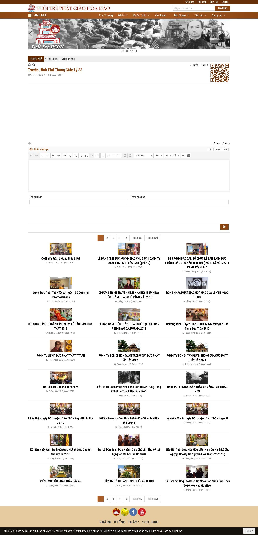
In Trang (29, 143)
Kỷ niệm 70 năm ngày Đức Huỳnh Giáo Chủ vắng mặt (197, 418)
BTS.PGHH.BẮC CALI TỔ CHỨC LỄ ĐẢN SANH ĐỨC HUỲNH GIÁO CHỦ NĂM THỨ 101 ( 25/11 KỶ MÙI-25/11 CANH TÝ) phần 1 (197, 263)
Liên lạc (214, 1)
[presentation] (54, 214)
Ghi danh (189, 1)
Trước (195, 65)
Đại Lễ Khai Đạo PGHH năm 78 (60, 387)
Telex (217, 149)
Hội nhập (201, 1)
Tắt (210, 149)
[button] (123, 15)
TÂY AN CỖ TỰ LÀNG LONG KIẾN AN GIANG (129, 481)
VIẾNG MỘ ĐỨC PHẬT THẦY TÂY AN (60, 481)
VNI (225, 149)
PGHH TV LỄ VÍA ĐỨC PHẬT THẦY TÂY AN (61, 355)
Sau (204, 65)
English (225, 1)
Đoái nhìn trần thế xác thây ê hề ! (60, 258)
